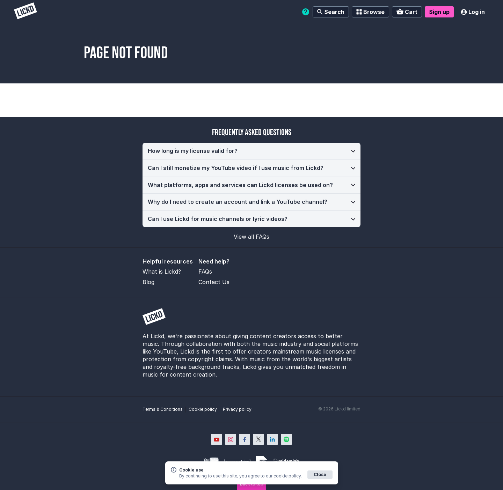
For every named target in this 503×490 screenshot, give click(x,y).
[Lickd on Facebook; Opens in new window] (244, 439)
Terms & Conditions (163, 409)
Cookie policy (203, 409)
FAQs (205, 271)
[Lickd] (25, 11)
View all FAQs (251, 236)
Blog (148, 282)
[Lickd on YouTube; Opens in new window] (216, 439)
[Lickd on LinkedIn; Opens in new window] (272, 439)
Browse (370, 11)
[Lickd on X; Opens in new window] (258, 439)
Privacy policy (237, 409)
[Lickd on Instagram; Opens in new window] (230, 439)
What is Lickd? (162, 271)
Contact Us (213, 282)
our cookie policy (283, 475)
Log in (473, 11)
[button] (251, 151)
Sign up (439, 11)
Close (320, 474)
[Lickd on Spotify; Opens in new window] (286, 439)
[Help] (305, 12)
